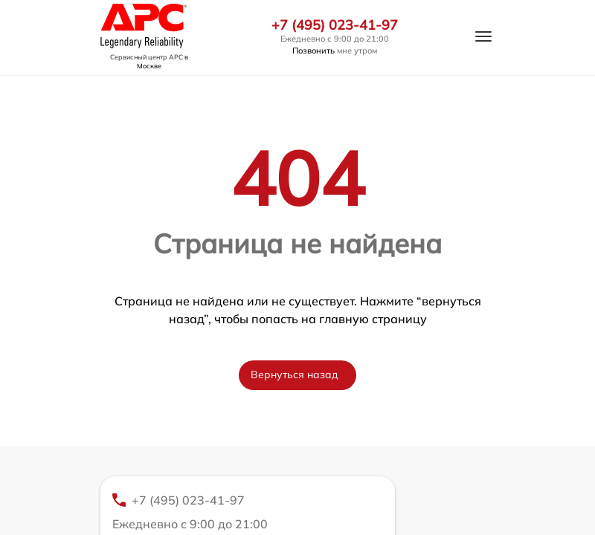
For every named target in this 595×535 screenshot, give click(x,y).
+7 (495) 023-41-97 (334, 25)
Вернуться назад (294, 374)
